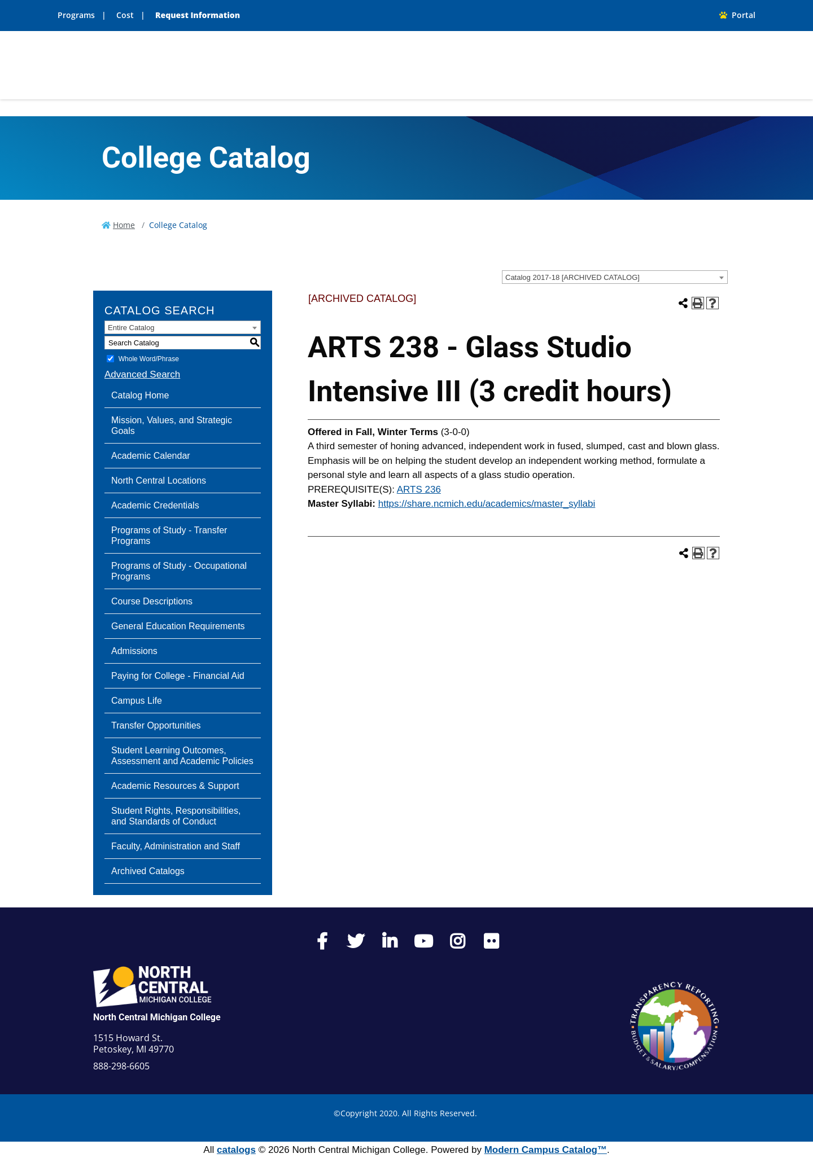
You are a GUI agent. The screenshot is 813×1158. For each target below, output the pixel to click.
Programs (76, 15)
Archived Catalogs (148, 871)
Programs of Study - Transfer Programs (169, 535)
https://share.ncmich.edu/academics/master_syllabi (487, 503)
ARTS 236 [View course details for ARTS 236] (419, 489)
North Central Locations (158, 480)
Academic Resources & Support (175, 786)
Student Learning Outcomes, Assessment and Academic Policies (182, 755)
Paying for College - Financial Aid (177, 676)
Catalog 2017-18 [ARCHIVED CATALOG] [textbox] (572, 277)
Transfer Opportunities (156, 725)
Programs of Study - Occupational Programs (179, 571)
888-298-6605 (121, 1066)
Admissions (134, 651)
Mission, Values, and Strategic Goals (171, 425)
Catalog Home (140, 395)
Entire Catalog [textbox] (131, 327)
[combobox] (615, 277)
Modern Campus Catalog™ (545, 1149)
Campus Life (136, 700)
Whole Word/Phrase (149, 359)
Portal (737, 15)
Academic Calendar (150, 455)
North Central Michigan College (157, 1017)
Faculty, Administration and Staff (175, 846)
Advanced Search (142, 374)
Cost (125, 15)
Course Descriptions (152, 601)
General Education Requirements (178, 626)
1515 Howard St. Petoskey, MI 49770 (133, 1043)
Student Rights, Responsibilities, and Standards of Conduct (176, 816)
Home (124, 225)
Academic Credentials (155, 505)
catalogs (236, 1149)
